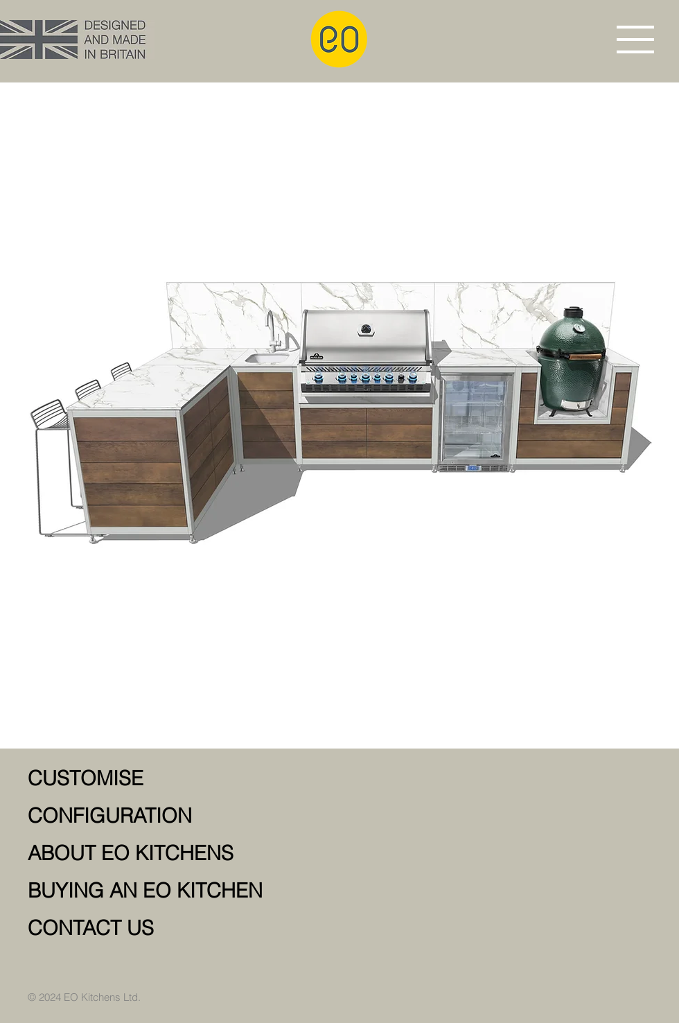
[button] (635, 39)
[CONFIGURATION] (187, 815)
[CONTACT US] (187, 928)
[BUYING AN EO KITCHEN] (187, 890)
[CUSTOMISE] (187, 778)
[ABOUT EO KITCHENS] (187, 853)
